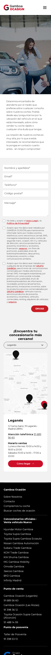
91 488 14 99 (11, 622)
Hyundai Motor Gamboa (18, 529)
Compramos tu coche (17, 506)
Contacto (9, 501)
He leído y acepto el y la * (24, 222)
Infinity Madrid (12, 580)
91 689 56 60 (11, 600)
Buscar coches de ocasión (19, 510)
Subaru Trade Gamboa (18, 547)
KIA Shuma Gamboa (16, 557)
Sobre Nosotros (13, 496)
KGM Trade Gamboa (16, 552)
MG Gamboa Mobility (17, 561)
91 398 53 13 (11, 639)
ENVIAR (39, 308)
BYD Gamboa (12, 575)
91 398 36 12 (11, 609)
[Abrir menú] (44, 7)
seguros (23, 248)
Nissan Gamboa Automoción (21, 543)
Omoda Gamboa (14, 566)
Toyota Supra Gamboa (17, 534)
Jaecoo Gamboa (14, 571)
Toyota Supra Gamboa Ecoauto (23, 538)
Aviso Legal (32, 221)
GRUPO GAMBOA (15, 291)
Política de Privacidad (18, 223)
